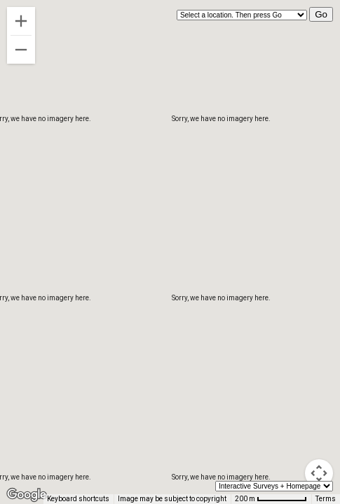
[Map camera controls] (319, 473)
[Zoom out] (21, 50)
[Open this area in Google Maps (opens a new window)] (27, 495)
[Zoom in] (21, 21)
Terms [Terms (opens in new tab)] (325, 499)
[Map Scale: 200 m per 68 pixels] (271, 499)
